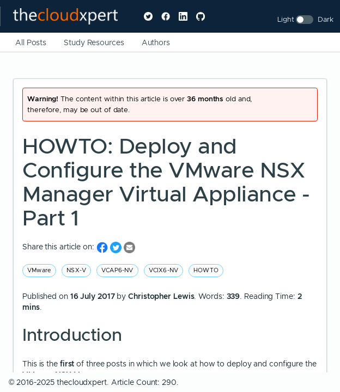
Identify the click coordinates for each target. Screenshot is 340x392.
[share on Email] (129, 247)
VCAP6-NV (117, 270)
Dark (325, 19)
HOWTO (205, 270)
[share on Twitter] (117, 247)
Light (285, 19)
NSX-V (76, 270)
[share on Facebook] (103, 247)
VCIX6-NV (164, 270)
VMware (39, 270)
